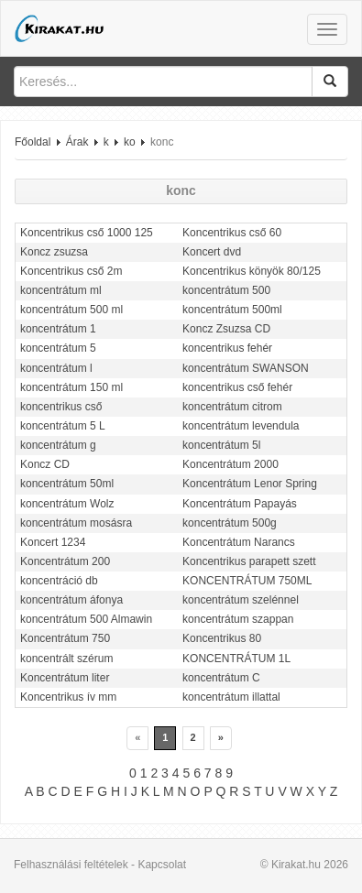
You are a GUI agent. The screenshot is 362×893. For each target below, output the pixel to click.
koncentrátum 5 (58, 348)
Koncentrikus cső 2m (71, 271)
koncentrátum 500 (226, 290)
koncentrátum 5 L (62, 425)
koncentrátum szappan (237, 619)
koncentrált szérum (66, 658)
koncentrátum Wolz (67, 503)
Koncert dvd (211, 251)
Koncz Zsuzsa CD (226, 328)
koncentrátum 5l (221, 445)
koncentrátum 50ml (67, 483)
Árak (77, 142)
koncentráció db (59, 580)
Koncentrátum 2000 (230, 464)
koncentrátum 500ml (232, 309)
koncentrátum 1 (58, 328)
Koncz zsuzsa (54, 251)
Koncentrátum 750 (65, 638)
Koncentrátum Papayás (239, 503)
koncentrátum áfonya (71, 600)
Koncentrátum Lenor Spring (249, 483)
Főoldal (32, 142)
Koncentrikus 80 (221, 638)
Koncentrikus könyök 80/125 (251, 271)
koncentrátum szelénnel (240, 600)
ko (130, 142)
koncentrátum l (56, 368)
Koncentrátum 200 (65, 561)
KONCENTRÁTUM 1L (236, 658)
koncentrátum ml (61, 290)
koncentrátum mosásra (76, 523)
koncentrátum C (221, 677)
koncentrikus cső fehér (237, 387)
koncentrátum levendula (240, 425)
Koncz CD (45, 464)
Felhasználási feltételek (71, 864)
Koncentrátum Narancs (238, 542)
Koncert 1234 (52, 542)
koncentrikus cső (61, 406)
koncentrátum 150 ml (71, 387)
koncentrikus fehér (227, 348)
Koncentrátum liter (64, 677)
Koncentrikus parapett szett (248, 561)
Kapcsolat (161, 864)
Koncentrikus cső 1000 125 (86, 232)
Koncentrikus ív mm (68, 697)
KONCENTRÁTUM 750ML (247, 580)
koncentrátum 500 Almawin (86, 619)
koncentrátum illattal (231, 697)
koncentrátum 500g (229, 523)
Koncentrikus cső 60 (231, 232)
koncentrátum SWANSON (245, 368)
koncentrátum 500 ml (71, 309)
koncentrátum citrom (232, 406)
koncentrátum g (58, 445)
